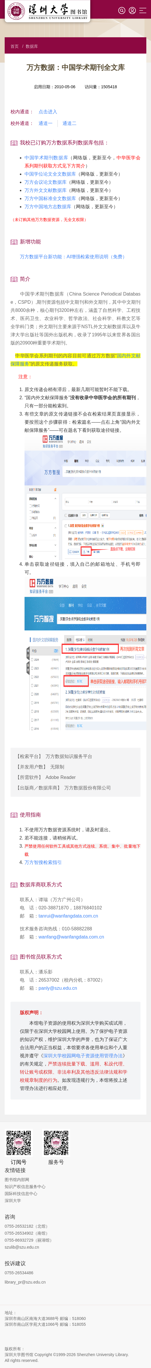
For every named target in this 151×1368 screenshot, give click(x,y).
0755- (10, 1240)
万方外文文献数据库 (46, 190)
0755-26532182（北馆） (27, 1226)
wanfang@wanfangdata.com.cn (71, 936)
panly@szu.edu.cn (58, 988)
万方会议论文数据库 (46, 182)
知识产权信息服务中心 (25, 1186)
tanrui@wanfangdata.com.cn (68, 915)
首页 (15, 46)
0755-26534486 (19, 1272)
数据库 (32, 46)
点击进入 (48, 111)
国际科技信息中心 (21, 1193)
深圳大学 (13, 1200)
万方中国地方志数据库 (48, 206)
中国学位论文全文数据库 (50, 174)
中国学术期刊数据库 (46, 157)
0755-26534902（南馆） (27, 1233)
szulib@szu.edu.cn (22, 1247)
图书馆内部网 (17, 1179)
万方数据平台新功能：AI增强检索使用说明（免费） (69, 256)
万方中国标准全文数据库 (50, 198)
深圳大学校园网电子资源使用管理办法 (83, 1055)
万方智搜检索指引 (43, 862)
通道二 (70, 123)
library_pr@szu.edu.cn (25, 1282)
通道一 (46, 123)
